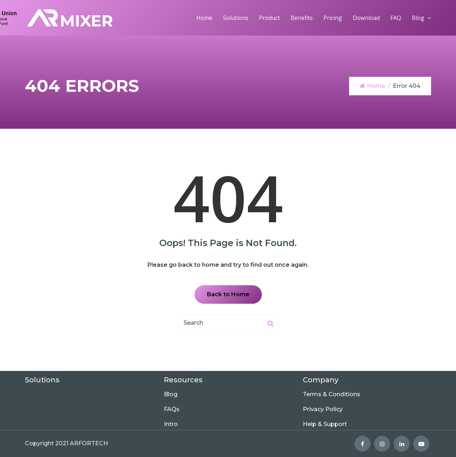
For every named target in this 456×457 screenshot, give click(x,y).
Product (269, 18)
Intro (171, 424)
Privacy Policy (323, 409)
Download (366, 18)
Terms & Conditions (331, 394)
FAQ (395, 18)
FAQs (172, 409)
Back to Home (228, 294)
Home (204, 18)
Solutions (235, 18)
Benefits (302, 18)
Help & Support (325, 424)
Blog (418, 18)
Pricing (332, 18)
